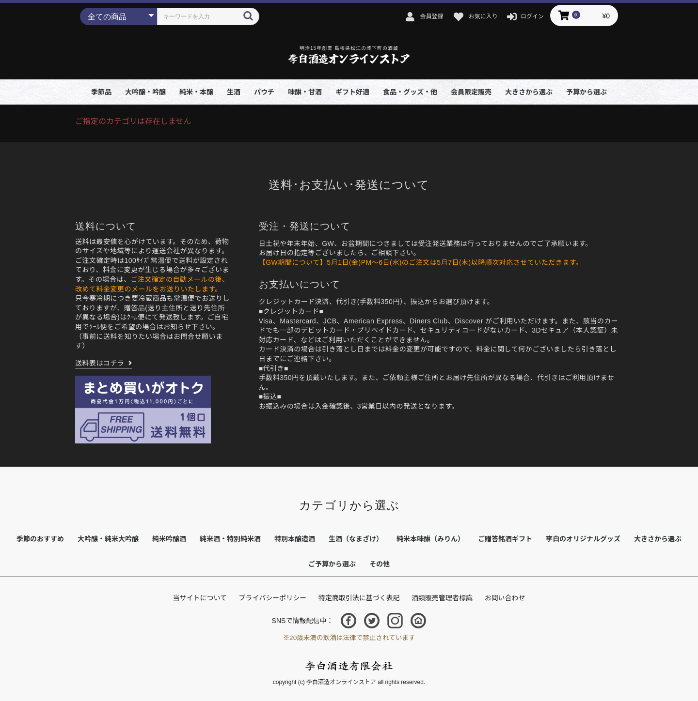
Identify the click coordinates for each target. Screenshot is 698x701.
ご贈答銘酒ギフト (505, 539)
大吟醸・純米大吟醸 (108, 539)
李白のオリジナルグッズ (583, 539)
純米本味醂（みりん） (430, 539)
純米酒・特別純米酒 (230, 539)
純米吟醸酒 (169, 539)
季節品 (101, 92)
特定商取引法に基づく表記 (359, 598)
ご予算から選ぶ (332, 564)
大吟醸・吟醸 (145, 92)
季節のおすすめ (40, 539)
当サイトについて (200, 598)
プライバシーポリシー (272, 598)
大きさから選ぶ (529, 92)
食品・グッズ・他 (410, 92)
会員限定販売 (471, 92)
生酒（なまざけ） (356, 539)
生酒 (233, 92)
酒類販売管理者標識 (442, 598)
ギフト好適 (352, 92)
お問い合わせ (505, 598)
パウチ (264, 92)
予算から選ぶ (586, 92)
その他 (379, 564)
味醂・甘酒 (305, 92)
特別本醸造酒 (294, 539)
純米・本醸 (196, 92)
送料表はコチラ (100, 363)
